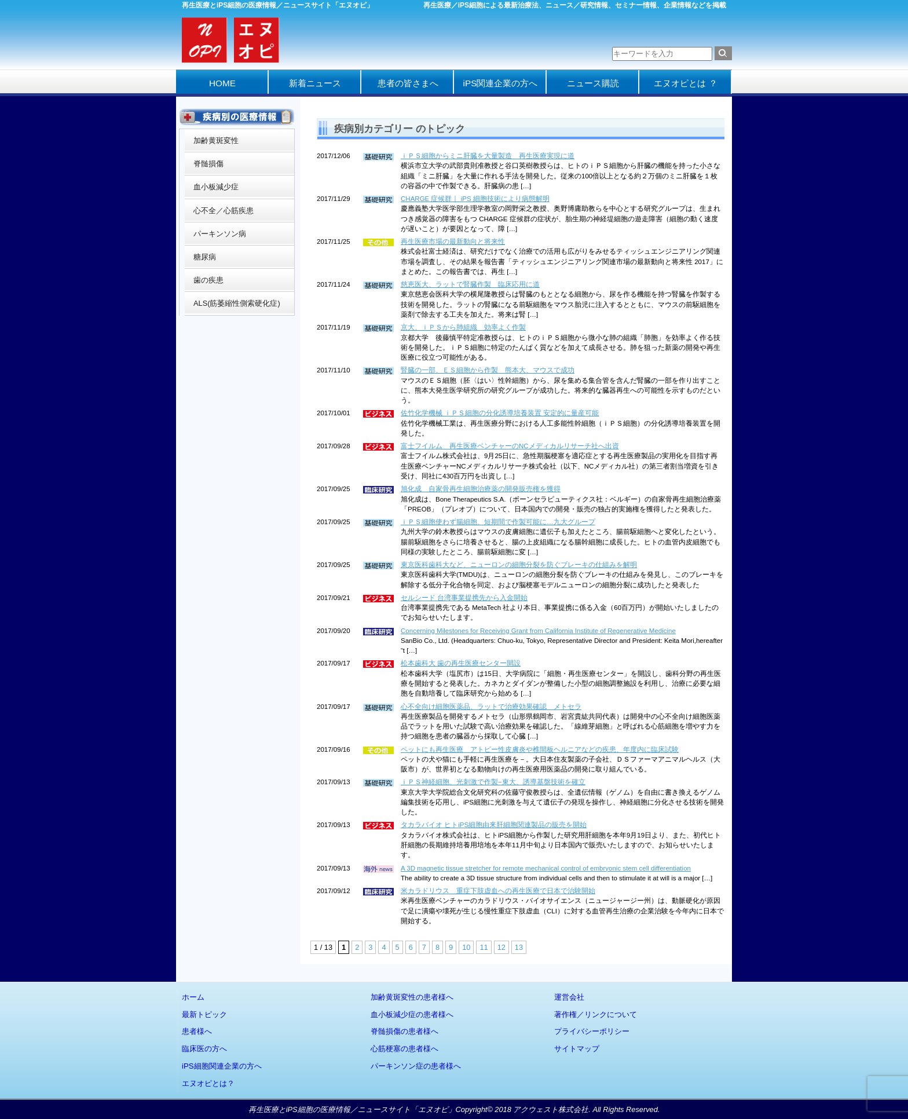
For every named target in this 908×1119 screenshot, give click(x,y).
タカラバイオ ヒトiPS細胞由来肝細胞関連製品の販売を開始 (494, 824)
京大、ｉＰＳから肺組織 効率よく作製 (463, 327)
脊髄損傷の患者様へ (404, 1031)
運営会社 (569, 997)
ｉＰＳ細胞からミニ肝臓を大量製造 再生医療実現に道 (487, 155)
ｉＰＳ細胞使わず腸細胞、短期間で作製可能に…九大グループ (498, 521)
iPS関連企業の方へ (500, 83)
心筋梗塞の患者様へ (404, 1048)
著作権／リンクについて (595, 1014)
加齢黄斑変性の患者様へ (412, 997)
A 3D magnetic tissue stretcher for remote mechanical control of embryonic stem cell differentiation (546, 868)
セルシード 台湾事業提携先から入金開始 (464, 597)
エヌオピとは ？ (685, 83)
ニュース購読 (593, 83)
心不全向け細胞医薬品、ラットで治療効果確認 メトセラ (491, 706)
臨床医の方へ (204, 1048)
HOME (222, 83)
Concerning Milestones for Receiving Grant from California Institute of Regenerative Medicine (538, 630)
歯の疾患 (208, 280)
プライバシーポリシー (591, 1031)
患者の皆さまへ (408, 83)
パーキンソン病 (219, 233)
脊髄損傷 (208, 163)
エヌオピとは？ (208, 1083)
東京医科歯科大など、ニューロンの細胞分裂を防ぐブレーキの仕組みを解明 (519, 564)
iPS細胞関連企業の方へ (222, 1066)
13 (519, 947)
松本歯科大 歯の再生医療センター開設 (461, 663)
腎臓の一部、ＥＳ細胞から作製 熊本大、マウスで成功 (487, 370)
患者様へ (197, 1031)
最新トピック (204, 1014)
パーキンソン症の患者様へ (416, 1066)
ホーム (193, 997)
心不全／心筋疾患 (223, 210)
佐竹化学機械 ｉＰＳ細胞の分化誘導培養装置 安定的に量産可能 (500, 412)
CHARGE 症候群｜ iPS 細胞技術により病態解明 (475, 198)
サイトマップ (576, 1048)
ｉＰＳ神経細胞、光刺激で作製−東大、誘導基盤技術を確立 (493, 781)
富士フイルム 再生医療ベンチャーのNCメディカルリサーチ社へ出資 (510, 446)
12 (501, 947)
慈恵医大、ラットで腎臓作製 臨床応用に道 (470, 284)
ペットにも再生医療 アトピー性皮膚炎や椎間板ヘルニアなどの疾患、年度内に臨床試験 (540, 749)
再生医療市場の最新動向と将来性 (453, 241)
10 (466, 947)
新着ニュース (315, 83)
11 (483, 947)
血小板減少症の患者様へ (412, 1014)
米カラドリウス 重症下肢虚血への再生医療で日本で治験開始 (498, 890)
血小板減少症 (216, 186)
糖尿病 (204, 257)
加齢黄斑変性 (216, 140)
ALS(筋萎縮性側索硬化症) (236, 303)
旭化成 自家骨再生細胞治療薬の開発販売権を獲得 (481, 488)
